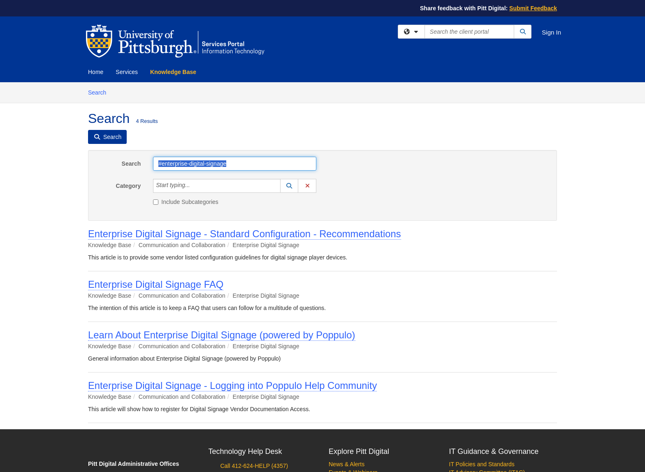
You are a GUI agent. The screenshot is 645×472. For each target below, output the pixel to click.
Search (100, 92)
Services (127, 72)
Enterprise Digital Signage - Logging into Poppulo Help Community (232, 385)
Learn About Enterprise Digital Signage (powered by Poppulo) (221, 334)
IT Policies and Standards (482, 464)
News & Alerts (346, 464)
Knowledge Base (173, 72)
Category (128, 186)
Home (95, 72)
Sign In (551, 32)
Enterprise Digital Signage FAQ (155, 284)
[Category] (194, 185)
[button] (289, 186)
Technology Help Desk (245, 451)
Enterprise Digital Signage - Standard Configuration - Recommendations (244, 233)
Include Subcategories (185, 202)
